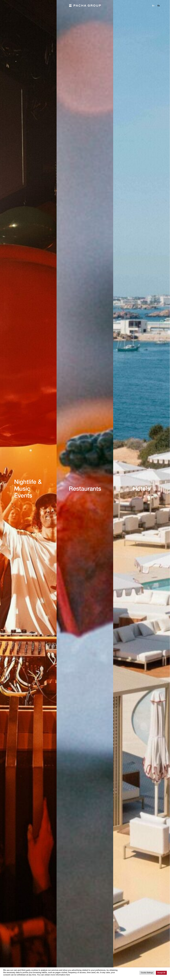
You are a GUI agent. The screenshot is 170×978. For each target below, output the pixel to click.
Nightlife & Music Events (28, 489)
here (68, 975)
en (153, 6)
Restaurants (85, 489)
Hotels (141, 489)
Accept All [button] (161, 972)
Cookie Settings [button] (147, 972)
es (159, 6)
